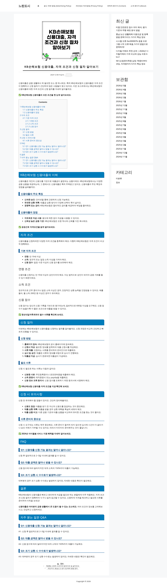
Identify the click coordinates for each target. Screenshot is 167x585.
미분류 (119, 178)
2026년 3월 (121, 93)
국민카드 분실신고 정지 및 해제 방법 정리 (63, 568)
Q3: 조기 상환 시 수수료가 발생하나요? (40, 152)
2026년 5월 (121, 85)
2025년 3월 (121, 140)
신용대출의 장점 (31, 112)
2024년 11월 (121, 156)
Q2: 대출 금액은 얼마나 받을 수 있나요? (40, 149)
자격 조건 (24, 115)
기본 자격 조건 (30, 118)
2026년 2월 (121, 97)
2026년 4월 (121, 89)
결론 (22, 154)
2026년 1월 (121, 101)
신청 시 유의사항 (27, 137)
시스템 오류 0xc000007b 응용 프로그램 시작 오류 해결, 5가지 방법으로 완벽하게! (132, 44)
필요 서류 (28, 135)
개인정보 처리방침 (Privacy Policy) (89, 6)
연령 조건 (31, 121)
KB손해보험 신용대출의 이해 (32, 106)
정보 (62, 563)
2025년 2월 (121, 144)
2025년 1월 (121, 148)
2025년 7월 (121, 125)
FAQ (22, 143)
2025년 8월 (121, 121)
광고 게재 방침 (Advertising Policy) (57, 6)
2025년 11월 (121, 109)
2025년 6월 (121, 129)
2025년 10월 (121, 113)
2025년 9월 (121, 117)
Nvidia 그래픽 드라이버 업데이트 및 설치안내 (62, 566)
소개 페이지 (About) (138, 6)
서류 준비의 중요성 (32, 140)
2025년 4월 (121, 137)
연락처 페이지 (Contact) (116, 6)
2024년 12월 (121, 152)
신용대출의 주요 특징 (33, 109)
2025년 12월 (121, 105)
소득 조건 (31, 123)
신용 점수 (31, 126)
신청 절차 (24, 129)
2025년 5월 (121, 133)
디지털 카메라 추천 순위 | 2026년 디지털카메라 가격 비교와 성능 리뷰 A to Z (132, 54)
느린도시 (24, 6)
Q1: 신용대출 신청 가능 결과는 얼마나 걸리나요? (44, 146)
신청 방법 (28, 132)
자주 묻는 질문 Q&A (29, 157)
